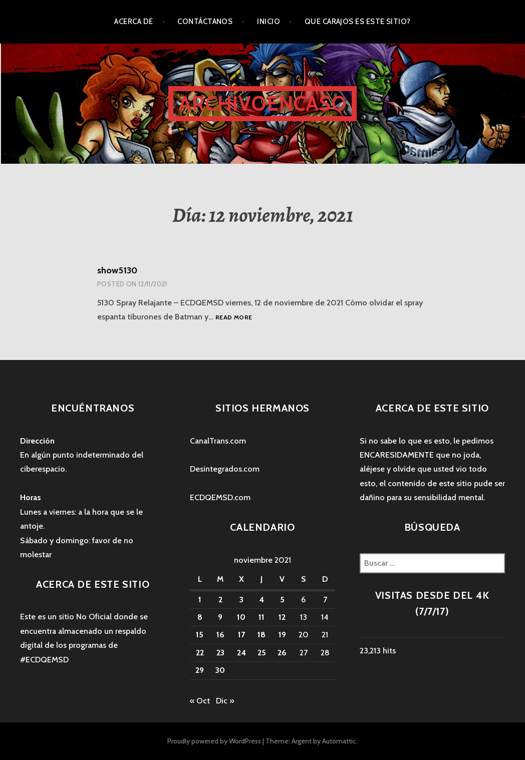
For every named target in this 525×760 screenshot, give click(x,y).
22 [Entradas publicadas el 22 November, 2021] (200, 652)
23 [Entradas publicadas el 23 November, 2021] (220, 652)
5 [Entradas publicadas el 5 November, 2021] (282, 599)
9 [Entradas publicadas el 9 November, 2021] (220, 617)
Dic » (225, 700)
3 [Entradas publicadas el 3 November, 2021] (241, 599)
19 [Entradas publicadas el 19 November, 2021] (282, 634)
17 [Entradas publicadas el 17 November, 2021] (241, 634)
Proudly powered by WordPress (214, 740)
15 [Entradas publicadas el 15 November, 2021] (199, 634)
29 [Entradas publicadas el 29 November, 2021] (199, 670)
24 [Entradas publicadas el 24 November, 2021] (241, 652)
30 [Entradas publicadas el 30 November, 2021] (220, 670)
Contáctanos (204, 21)
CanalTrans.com (218, 441)
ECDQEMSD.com (220, 497)
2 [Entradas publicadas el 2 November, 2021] (220, 599)
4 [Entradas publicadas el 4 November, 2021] (261, 599)
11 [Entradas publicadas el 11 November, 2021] (261, 617)
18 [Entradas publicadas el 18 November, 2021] (261, 634)
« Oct (200, 700)
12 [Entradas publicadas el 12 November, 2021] (282, 617)
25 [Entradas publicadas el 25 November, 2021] (261, 652)
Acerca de (133, 21)
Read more (233, 317)
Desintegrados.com (224, 469)
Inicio (268, 21)
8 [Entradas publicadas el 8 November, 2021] (199, 617)
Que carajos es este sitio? (358, 21)
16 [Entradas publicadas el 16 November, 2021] (220, 634)
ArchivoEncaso (262, 103)
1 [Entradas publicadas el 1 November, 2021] (199, 599)
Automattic (339, 740)
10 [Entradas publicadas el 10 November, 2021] (241, 617)
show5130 (117, 270)
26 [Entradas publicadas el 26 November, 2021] (282, 652)
